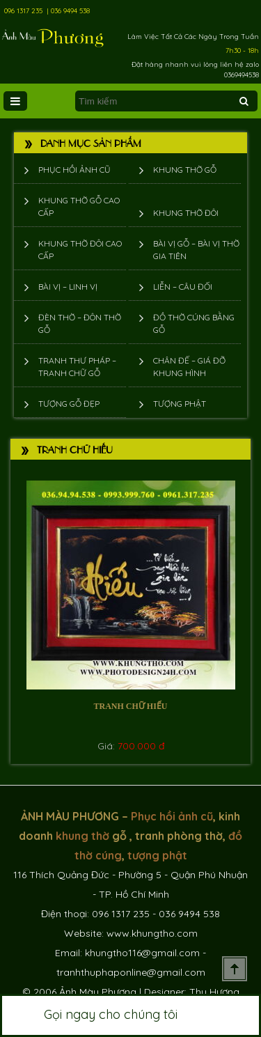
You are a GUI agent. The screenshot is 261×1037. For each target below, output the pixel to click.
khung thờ (82, 836)
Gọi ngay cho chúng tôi (130, 1015)
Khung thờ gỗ (184, 169)
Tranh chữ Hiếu (130, 706)
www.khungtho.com (152, 933)
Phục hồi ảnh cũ (74, 169)
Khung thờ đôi (186, 213)
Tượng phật (179, 403)
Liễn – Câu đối (182, 286)
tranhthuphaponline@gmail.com (130, 972)
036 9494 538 (70, 10)
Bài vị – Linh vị (67, 286)
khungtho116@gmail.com (142, 952)
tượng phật (157, 855)
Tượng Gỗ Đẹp (69, 403)
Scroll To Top (234, 968)
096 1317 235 (23, 10)
